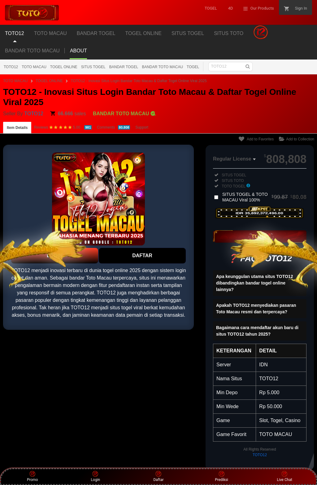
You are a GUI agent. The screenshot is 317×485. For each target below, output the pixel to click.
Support (141, 127)
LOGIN (55, 255)
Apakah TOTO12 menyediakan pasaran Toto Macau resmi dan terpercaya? (256, 308)
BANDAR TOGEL (123, 67)
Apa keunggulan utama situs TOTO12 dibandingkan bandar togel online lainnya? (254, 283)
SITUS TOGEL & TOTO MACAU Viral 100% (264, 197)
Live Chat (284, 476)
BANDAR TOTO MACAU (32, 50)
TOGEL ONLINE (63, 67)
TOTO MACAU (34, 67)
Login (95, 476)
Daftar (158, 476)
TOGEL (193, 67)
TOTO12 (11, 67)
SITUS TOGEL (93, 67)
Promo (32, 476)
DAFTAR (142, 255)
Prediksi (221, 476)
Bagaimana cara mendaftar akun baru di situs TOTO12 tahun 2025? (257, 331)
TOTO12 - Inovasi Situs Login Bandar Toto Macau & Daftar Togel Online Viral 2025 (139, 81)
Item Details (17, 128)
